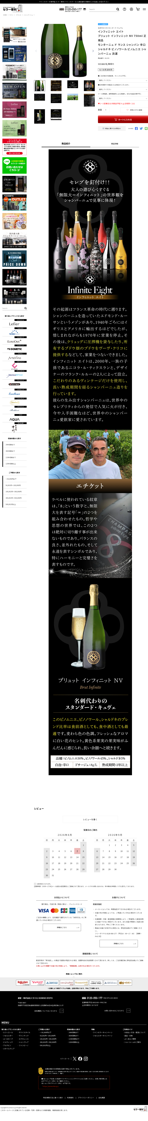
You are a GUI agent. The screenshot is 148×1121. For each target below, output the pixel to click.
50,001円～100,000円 (13, 485)
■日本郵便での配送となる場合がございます (114, 85)
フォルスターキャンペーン (102, 1035)
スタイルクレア (9, 1048)
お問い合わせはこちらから (114, 1010)
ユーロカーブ (8, 1039)
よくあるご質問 (130, 1039)
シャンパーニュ (28, 15)
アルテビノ (7, 1045)
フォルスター (8, 1035)
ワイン (11, 15)
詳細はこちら (62, 927)
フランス (18, 15)
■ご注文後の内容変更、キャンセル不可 (112, 76)
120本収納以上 (11, 464)
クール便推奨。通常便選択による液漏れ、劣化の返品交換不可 (120, 94)
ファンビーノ (23, 1045)
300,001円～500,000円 (13, 498)
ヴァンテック (24, 1035)
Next (93, 51)
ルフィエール (8, 1032)
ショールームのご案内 (132, 1042)
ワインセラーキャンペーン (102, 1032)
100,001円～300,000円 (13, 491)
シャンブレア (24, 1042)
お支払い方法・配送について (135, 1032)
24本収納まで (10, 445)
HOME (5, 15)
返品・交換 (128, 1035)
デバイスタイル (24, 1032)
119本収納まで (11, 457)
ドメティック (8, 1042)
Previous (36, 51)
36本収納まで (10, 451)
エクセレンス (24, 1039)
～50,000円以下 (11, 479)
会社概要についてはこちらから (45, 1011)
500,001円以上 (11, 504)
